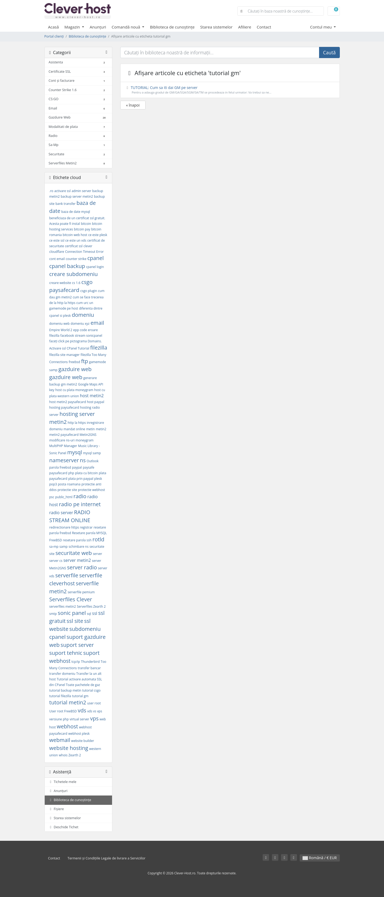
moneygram (85, 440)
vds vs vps (94, 711)
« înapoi (133, 105)
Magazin (72, 27)
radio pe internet (80, 504)
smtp (53, 613)
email (97, 322)
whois (63, 755)
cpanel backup (67, 266)
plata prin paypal (80, 478)
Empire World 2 (60, 330)
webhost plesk (79, 733)
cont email (57, 259)
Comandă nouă (126, 27)
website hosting (68, 748)
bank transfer (65, 203)
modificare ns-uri (62, 440)
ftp (84, 361)
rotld (98, 539)
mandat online (74, 429)
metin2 (101, 429)
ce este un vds (75, 240)
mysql (74, 452)
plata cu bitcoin (86, 473)
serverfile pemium (81, 592)
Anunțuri (98, 27)
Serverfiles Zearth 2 (91, 606)
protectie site (67, 490)
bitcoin (86, 223)
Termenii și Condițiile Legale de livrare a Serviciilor (107, 858)
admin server (81, 191)
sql (89, 613)
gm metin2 (69, 384)
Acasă (53, 27)
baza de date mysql (75, 211)
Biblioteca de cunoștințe (172, 27)
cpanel (95, 258)
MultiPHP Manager (63, 446)
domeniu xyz (80, 323)
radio (79, 496)
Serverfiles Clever (70, 599)
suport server (77, 644)
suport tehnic (65, 652)
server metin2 (77, 560)
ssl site (75, 620)
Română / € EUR (320, 857)
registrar (86, 527)
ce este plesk (97, 235)
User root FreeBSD (63, 711)
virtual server (79, 719)
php (71, 473)
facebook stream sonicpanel (81, 335)
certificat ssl (73, 246)
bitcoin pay (82, 229)
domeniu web (59, 323)
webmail (59, 740)
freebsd (74, 362)
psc (51, 497)
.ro (51, 191)
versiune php (59, 719)
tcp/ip (76, 661)
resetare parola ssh (77, 540)
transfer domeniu (62, 673)
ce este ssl (56, 240)
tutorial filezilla (60, 696)
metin (90, 429)
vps (94, 718)
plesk (98, 478)
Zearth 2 (74, 755)
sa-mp (54, 546)
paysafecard (58, 473)
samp (63, 546)
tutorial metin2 (67, 702)
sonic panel (72, 612)
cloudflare (56, 251)
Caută (329, 52)
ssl (94, 613)
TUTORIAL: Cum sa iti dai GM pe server (230, 90)
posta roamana (69, 484)
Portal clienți (54, 36)
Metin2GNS (88, 434)
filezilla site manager (64, 354)
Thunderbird (90, 661)
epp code (80, 330)
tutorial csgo (91, 690)
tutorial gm (80, 696)
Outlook (93, 461)
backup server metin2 (77, 196)
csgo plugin (88, 291)
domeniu (83, 314)
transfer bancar (89, 668)
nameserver (64, 460)
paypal (77, 467)
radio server (61, 513)
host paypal (95, 402)
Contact (264, 27)
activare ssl (62, 191)
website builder (82, 740)
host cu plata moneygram (74, 390)
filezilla (98, 347)
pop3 (53, 484)
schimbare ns (79, 546)
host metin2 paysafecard (67, 402)
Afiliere (244, 27)
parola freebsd (60, 467)
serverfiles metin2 (62, 606)
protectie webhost (91, 490)
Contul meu (321, 27)
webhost (67, 726)
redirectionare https (64, 527)
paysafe (88, 467)
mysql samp (92, 453)
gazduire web (74, 369)
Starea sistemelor (216, 27)
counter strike (76, 259)
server (97, 553)
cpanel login (95, 267)
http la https (77, 422)
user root (94, 703)
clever (88, 246)
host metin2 (92, 396)
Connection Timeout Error (84, 251)
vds (82, 710)
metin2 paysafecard (64, 434)
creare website (60, 283)
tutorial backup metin (65, 690)
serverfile (66, 575)
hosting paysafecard (64, 407)
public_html (63, 497)
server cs (56, 560)
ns (83, 460)
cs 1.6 (76, 283)
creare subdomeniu (73, 274)
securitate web (73, 553)
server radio (82, 567)
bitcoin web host (75, 235)
